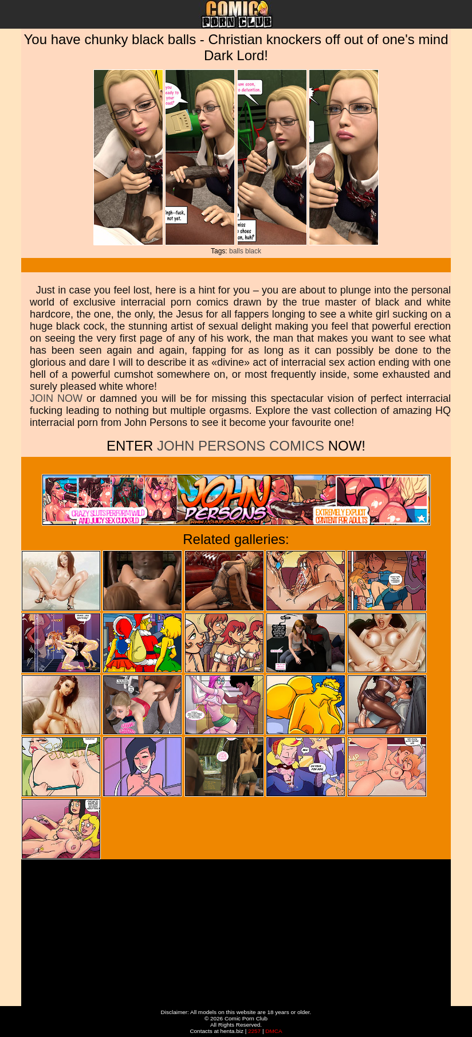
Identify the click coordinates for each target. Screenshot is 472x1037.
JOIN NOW (56, 398)
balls (236, 251)
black (253, 251)
